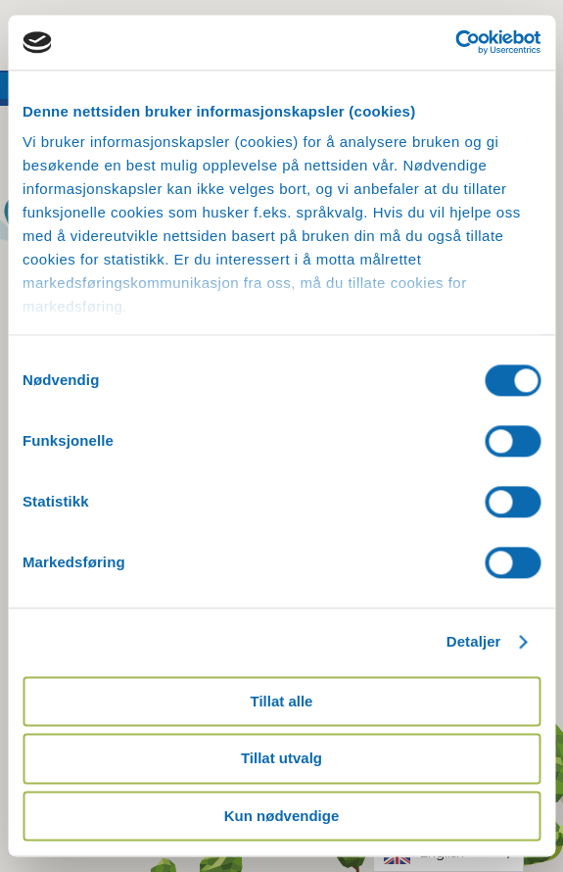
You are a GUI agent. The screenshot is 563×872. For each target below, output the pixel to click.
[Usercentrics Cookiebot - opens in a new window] (454, 42)
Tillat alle (282, 701)
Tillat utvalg (281, 759)
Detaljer (473, 641)
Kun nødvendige (282, 815)
